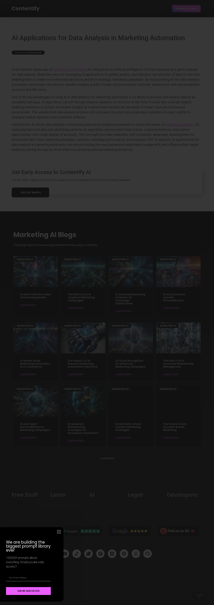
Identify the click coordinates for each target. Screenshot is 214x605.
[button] (59, 531)
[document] (107, 302)
